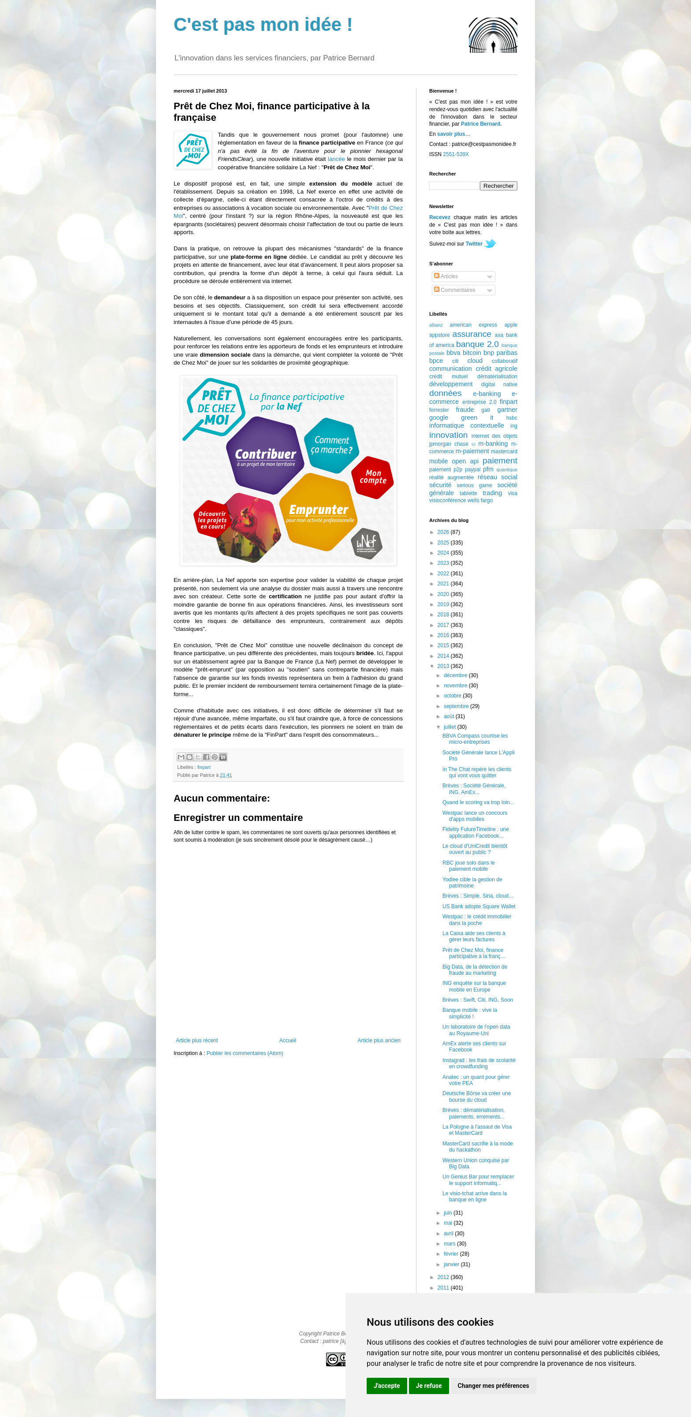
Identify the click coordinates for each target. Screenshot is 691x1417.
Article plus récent (197, 1040)
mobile (438, 461)
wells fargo (480, 500)
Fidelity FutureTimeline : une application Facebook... (475, 832)
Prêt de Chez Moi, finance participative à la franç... (473, 953)
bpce (436, 360)
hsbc (511, 418)
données (445, 393)
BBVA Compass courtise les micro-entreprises (475, 739)
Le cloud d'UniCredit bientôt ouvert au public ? (474, 849)
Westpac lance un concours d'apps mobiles (474, 816)
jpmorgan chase (448, 444)
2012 (444, 1277)
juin (448, 1213)
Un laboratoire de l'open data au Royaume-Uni (476, 1030)
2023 (444, 563)
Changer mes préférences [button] (493, 1385)
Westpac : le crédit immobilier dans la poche (477, 920)
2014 (444, 656)
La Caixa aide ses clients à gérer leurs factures (473, 936)
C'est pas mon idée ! (263, 24)
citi (455, 361)
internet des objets (494, 436)
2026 (444, 532)
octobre (453, 696)
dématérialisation (497, 376)
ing (513, 426)
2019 (444, 604)
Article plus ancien (379, 1040)
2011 (444, 1288)
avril (449, 1234)
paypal (472, 469)
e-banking (487, 393)
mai (449, 1223)
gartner (507, 409)
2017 (444, 625)
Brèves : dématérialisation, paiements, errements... (473, 1113)
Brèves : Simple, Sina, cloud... (477, 896)
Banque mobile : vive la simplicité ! (469, 1013)
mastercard (504, 451)
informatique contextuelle (466, 425)
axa (499, 335)
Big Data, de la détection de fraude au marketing (474, 970)
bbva (453, 352)
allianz (436, 325)
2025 (444, 543)
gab (485, 410)
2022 (444, 574)
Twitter (474, 244)
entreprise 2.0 (479, 402)
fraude (465, 409)
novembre (456, 685)
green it (477, 417)
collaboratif (504, 361)
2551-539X (456, 154)
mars (450, 1244)
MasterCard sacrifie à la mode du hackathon (477, 1147)
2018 (444, 615)
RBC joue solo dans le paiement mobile (468, 866)
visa (512, 493)
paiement (500, 460)
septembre (457, 706)
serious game (474, 485)
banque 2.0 (477, 344)
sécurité (440, 484)
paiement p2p (445, 469)
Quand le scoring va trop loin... (478, 802)
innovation (448, 435)
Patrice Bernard (480, 124)
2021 (444, 584)
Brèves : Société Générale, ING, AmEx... (473, 789)
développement (450, 384)
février (452, 1254)
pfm (488, 469)
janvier (452, 1264)
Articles (446, 276)
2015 (444, 645)
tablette (468, 493)
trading (492, 492)
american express (474, 325)
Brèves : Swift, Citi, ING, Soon (477, 1000)
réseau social (497, 477)
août (450, 716)
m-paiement (472, 451)
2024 (444, 553)
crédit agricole (496, 368)
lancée (336, 159)
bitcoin (472, 352)
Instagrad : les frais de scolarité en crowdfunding (479, 1063)
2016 (444, 635)
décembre (456, 675)
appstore (439, 335)
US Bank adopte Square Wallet (479, 906)
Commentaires (454, 290)
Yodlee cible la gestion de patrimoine (472, 882)
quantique (507, 469)
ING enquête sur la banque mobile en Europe (474, 986)
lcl (474, 444)
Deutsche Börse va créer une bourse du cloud (476, 1096)
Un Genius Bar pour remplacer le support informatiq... (478, 1180)
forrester (439, 410)
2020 (444, 594)
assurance (472, 334)
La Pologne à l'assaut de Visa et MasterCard (477, 1130)
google (438, 417)
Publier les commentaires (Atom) (245, 1053)
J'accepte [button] (387, 1385)
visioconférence (447, 500)
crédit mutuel (448, 376)
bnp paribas (500, 352)
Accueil (288, 1040)
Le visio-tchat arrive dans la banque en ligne (474, 1196)
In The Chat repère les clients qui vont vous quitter (477, 772)
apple (511, 325)
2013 (444, 666)
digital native (499, 384)
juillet (450, 727)
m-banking (493, 443)
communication (450, 368)
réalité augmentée (451, 477)
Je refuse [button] (429, 1385)
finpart (204, 767)
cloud (475, 360)
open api (465, 461)
